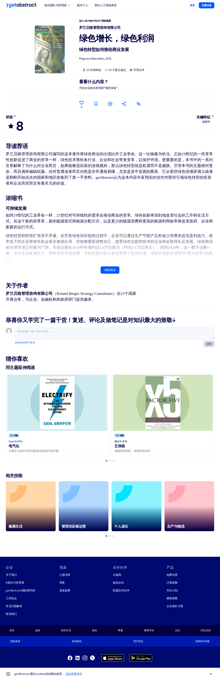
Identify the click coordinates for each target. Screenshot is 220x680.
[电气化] (57, 403)
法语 (177, 630)
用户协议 (138, 641)
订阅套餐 (172, 582)
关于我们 (11, 575)
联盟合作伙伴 (121, 590)
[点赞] (81, 104)
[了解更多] (15, 116)
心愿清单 (64, 575)
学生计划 (172, 590)
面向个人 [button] (82, 5)
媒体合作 (118, 582)
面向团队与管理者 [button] (57, 5)
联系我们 (11, 614)
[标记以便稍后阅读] (95, 104)
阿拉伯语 (206, 630)
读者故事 (64, 590)
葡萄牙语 (149, 630)
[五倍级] (163, 403)
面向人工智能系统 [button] (106, 5)
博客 (62, 582)
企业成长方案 (175, 606)
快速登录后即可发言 (25, 342)
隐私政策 (15, 641)
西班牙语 (66, 630)
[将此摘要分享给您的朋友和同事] (124, 104)
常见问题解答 (14, 606)
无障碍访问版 (202, 641)
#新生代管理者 (15, 582)
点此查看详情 (73, 674)
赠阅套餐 (172, 598)
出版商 (117, 575)
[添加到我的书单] (110, 104)
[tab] (106, 461)
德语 (37, 630)
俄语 (94, 630)
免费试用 (172, 575)
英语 (11, 630)
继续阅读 (110, 270)
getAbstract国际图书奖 (20, 590)
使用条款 (77, 641)
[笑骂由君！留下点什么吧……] (114, 333)
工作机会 (11, 598)
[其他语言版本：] (138, 104)
